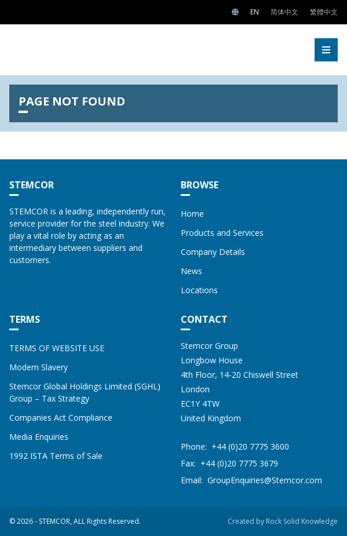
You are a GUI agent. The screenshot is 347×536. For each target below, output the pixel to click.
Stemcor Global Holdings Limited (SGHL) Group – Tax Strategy (84, 392)
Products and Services (222, 232)
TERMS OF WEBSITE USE (56, 347)
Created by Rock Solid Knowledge (283, 521)
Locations (199, 290)
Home (192, 213)
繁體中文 (324, 12)
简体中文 (284, 12)
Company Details (213, 251)
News (191, 270)
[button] (326, 49)
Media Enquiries (38, 436)
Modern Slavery (38, 367)
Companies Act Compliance (60, 417)
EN (254, 12)
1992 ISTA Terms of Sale (56, 455)
